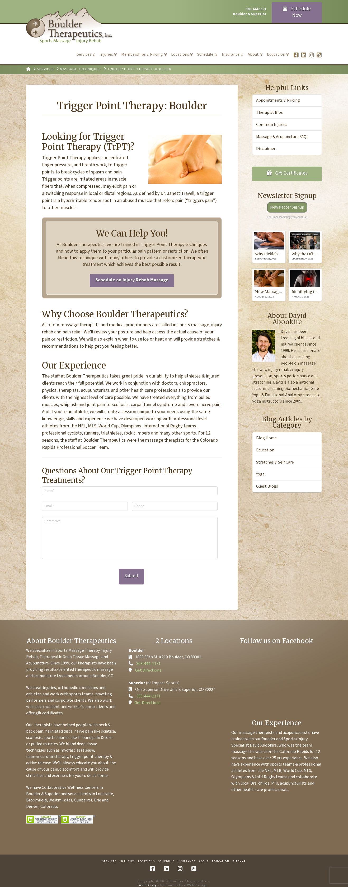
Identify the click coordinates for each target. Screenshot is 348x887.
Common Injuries (271, 125)
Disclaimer (265, 149)
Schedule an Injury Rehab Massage (131, 280)
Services (109, 855)
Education (265, 450)
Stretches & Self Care (275, 462)
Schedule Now (297, 12)
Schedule (166, 855)
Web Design (149, 879)
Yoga (260, 474)
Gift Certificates (287, 173)
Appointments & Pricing (278, 100)
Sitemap (239, 855)
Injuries (127, 855)
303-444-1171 (148, 657)
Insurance (186, 855)
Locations (146, 855)
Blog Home (266, 438)
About (204, 855)
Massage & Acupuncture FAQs (282, 137)
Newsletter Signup (287, 207)
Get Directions (148, 664)
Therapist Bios (269, 112)
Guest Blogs (267, 486)
